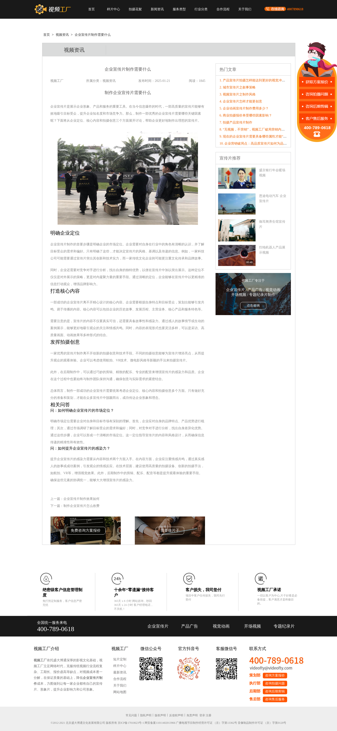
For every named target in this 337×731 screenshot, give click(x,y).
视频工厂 (40, 660)
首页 (91, 9)
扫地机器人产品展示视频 (272, 250)
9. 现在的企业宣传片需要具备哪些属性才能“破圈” (255, 136)
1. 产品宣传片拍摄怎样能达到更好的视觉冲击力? (255, 80)
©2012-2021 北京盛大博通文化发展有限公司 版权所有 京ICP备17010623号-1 (97, 722)
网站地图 (119, 692)
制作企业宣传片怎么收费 (81, 506)
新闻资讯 (157, 9)
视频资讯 (62, 34)
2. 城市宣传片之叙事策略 (238, 87)
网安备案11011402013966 (160, 722)
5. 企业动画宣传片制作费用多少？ (244, 108)
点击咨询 (253, 305)
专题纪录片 (284, 626)
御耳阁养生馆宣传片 (272, 224)
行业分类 (201, 9)
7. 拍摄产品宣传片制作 (236, 122)
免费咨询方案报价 (86, 530)
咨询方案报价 (275, 675)
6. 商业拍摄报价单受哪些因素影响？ (246, 115)
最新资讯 (119, 672)
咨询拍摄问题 (275, 683)
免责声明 (192, 715)
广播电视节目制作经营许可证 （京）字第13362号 (206, 722)
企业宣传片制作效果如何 (81, 499)
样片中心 (113, 9)
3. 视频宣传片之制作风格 (238, 94)
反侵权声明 (176, 715)
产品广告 (189, 626)
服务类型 (179, 9)
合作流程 (223, 9)
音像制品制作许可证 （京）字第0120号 (262, 722)
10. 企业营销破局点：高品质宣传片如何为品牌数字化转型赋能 (265, 143)
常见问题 (131, 715)
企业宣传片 (157, 626)
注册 (208, 715)
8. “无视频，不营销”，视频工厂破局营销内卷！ (254, 129)
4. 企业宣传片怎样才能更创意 (241, 101)
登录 (202, 715)
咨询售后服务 (275, 699)
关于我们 (244, 9)
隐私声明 (145, 715)
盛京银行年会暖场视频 (272, 172)
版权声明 (160, 715)
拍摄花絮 (135, 9)
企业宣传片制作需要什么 (93, 34)
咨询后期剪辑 (275, 691)
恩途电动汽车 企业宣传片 (272, 198)
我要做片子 (170, 530)
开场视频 (252, 626)
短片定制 (119, 659)
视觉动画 (221, 626)
